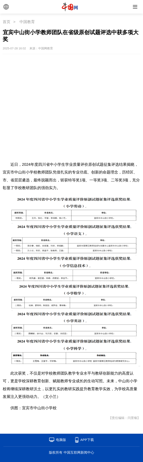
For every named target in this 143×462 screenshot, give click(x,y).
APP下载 (87, 439)
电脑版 (61, 439)
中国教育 (27, 22)
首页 (6, 22)
